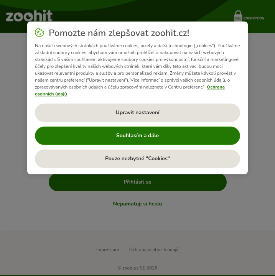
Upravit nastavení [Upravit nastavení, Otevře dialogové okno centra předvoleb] (137, 112)
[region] (137, 97)
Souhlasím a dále (137, 135)
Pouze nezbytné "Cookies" (137, 158)
